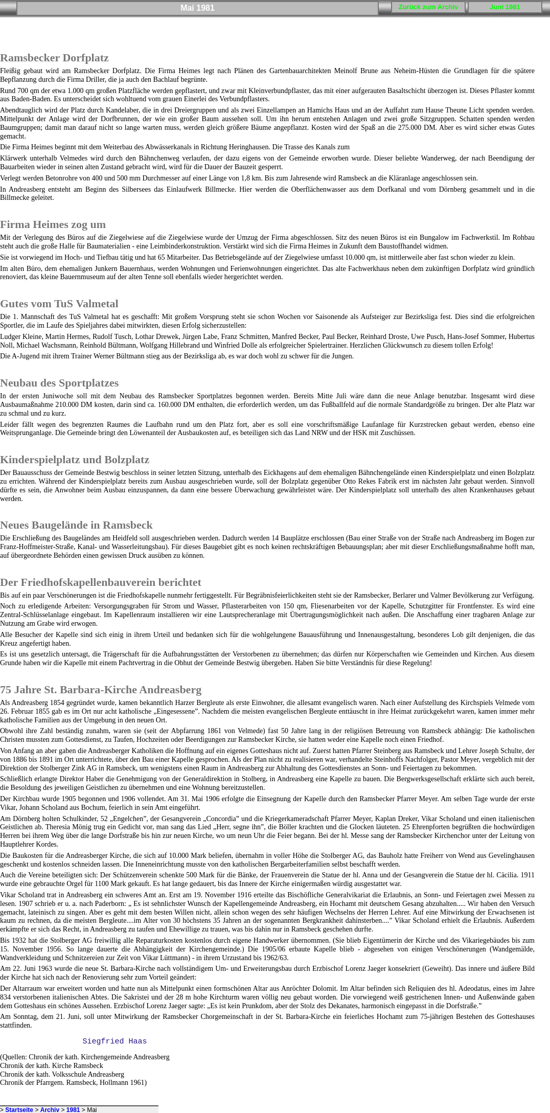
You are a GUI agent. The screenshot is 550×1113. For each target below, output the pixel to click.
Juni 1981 (505, 7)
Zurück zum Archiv (429, 7)
